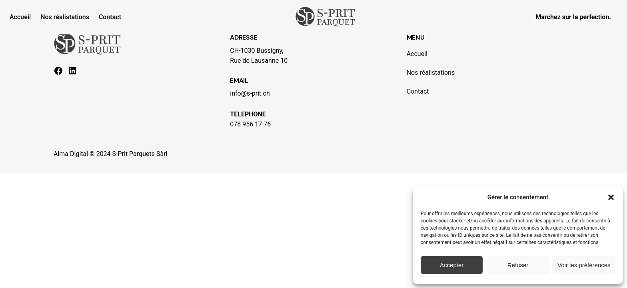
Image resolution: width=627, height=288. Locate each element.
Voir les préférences (584, 265)
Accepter (451, 265)
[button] (611, 197)
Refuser (518, 265)
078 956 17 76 (250, 124)
